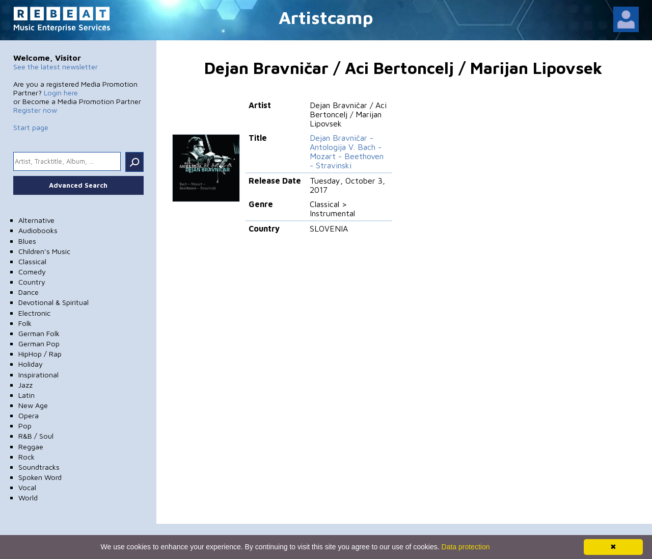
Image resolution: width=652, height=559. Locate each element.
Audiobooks (38, 230)
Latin (26, 395)
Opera (28, 415)
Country (31, 281)
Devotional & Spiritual (53, 302)
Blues (27, 241)
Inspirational (38, 374)
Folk (25, 323)
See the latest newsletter (55, 66)
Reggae (30, 446)
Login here (61, 92)
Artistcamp (326, 17)
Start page (30, 127)
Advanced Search (78, 185)
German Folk (39, 333)
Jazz (25, 384)
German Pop (39, 343)
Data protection (466, 547)
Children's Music (44, 251)
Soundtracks (39, 467)
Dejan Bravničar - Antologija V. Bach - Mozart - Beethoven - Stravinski (347, 151)
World (28, 497)
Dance (28, 292)
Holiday (30, 364)
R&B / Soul (35, 435)
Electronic (34, 313)
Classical (32, 261)
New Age (33, 405)
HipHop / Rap (40, 353)
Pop (25, 425)
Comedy (32, 271)
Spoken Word (40, 477)
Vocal (27, 487)
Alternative (36, 220)
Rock (26, 456)
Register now (35, 110)
